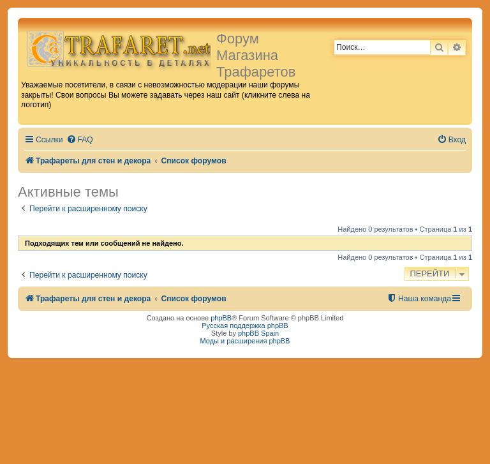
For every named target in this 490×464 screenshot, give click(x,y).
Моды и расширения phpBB (245, 341)
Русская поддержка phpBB (245, 325)
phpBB (221, 318)
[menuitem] (79, 140)
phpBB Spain (258, 333)
